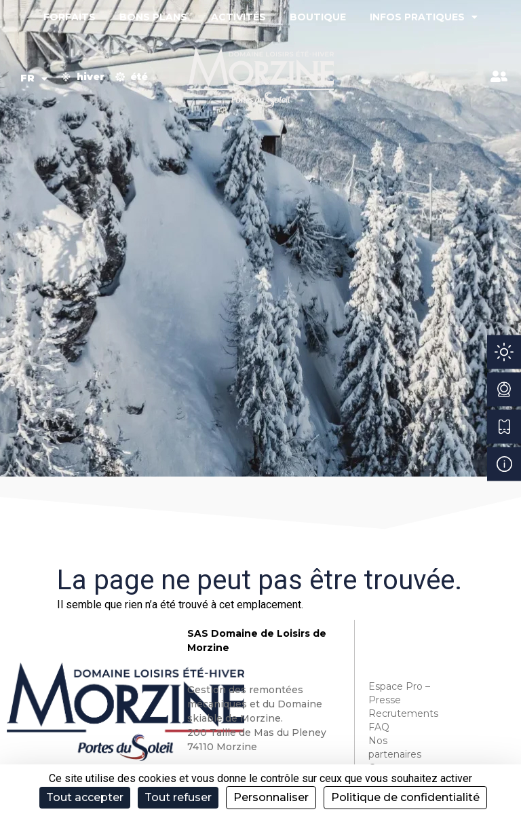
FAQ (378, 727)
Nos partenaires (394, 747)
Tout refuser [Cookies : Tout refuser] (178, 797)
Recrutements (402, 713)
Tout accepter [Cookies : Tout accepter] (84, 797)
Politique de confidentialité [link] (405, 797)
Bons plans (153, 17)
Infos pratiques (424, 17)
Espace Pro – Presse (399, 693)
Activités (238, 17)
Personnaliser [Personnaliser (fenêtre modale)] (271, 797)
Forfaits (69, 17)
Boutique (318, 17)
